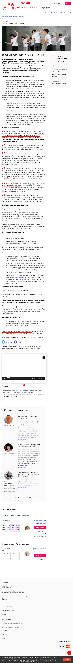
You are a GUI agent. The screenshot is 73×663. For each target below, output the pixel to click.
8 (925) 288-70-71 (65, 12)
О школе (5, 599)
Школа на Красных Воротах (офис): (12, 591)
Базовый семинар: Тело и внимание (12, 623)
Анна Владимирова (7, 607)
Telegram (9, 342)
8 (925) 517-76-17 (51, 12)
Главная (4, 20)
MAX (20, 342)
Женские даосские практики (10, 627)
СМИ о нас (5, 638)
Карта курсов (57, 3)
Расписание (34, 8)
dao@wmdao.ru (6, 587)
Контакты (5, 583)
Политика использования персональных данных (16, 596)
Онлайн (4, 603)
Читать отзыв (22, 439)
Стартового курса (16, 390)
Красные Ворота (40, 552)
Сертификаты (46, 8)
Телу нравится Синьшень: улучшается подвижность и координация (28, 475)
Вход (68, 3)
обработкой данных (46, 660)
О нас (24, 8)
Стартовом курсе (20, 277)
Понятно (66, 659)
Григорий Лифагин (39, 549)
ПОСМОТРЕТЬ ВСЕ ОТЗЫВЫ (23, 497)
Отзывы (4, 614)
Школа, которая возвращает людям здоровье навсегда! (29, 446)
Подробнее (40, 527)
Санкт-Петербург (40, 523)
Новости (4, 634)
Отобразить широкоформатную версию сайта (15, 16)
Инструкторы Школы (8, 610)
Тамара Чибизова (39, 520)
